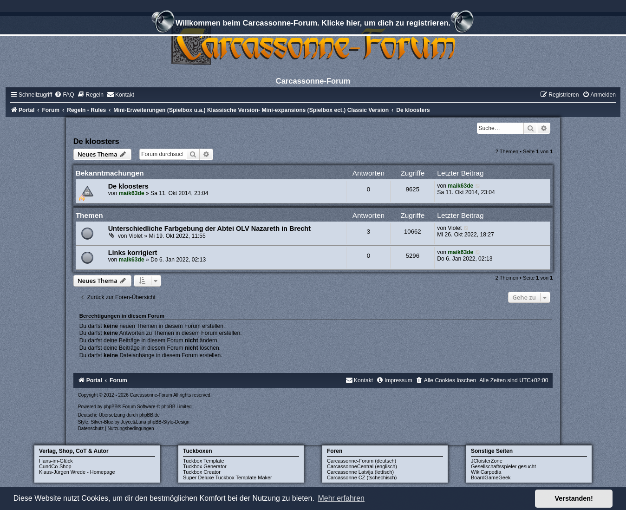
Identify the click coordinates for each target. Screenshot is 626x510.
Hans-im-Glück (56, 461)
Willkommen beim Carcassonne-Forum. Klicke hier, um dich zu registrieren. (313, 24)
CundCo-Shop (55, 466)
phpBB (110, 406)
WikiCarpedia (486, 472)
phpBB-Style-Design (168, 422)
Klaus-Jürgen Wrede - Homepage (77, 472)
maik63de (131, 193)
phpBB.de (149, 415)
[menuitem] (64, 95)
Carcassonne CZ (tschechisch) (362, 477)
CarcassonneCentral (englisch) (362, 466)
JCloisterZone (486, 461)
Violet (136, 236)
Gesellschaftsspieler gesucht (503, 466)
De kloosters (96, 141)
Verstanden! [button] (574, 498)
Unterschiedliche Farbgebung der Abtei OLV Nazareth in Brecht (209, 228)
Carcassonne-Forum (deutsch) (361, 461)
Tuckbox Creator (202, 472)
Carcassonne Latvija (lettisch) (360, 472)
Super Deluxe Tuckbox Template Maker (227, 477)
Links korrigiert (132, 252)
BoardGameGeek (491, 477)
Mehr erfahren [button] (341, 498)
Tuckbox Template (203, 461)
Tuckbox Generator (205, 466)
